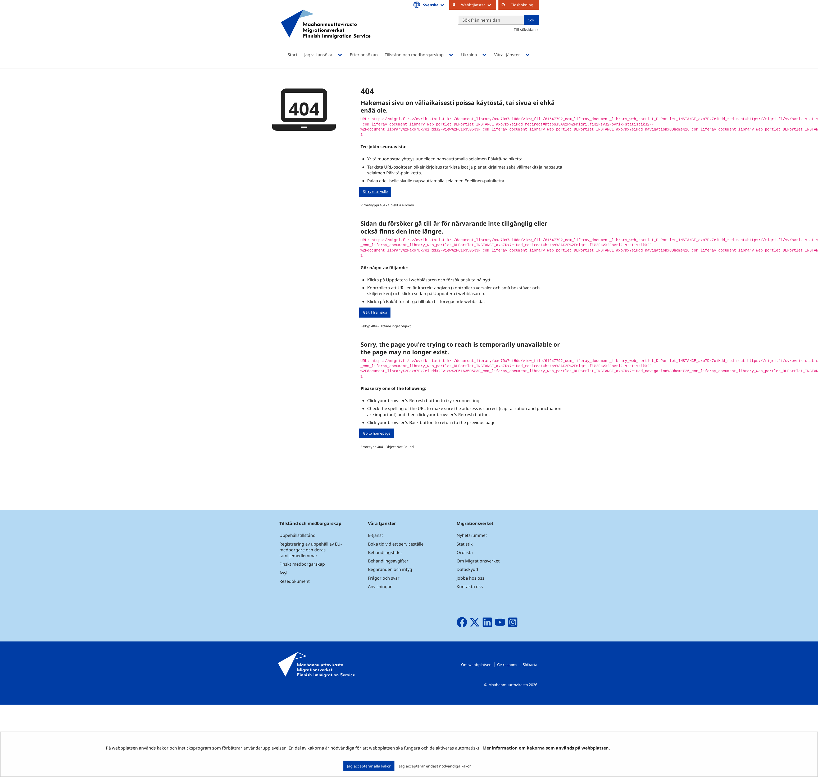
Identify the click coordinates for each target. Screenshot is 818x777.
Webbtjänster (478, 4)
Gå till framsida (375, 312)
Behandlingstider (385, 552)
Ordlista (465, 552)
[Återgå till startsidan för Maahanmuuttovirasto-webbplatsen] (325, 31)
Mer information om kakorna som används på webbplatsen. (546, 748)
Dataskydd (467, 569)
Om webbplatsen (476, 664)
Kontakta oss (470, 586)
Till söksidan (525, 29)
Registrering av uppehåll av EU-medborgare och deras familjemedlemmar (310, 550)
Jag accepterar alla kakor (369, 766)
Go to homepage (376, 433)
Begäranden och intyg (390, 569)
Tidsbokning (522, 4)
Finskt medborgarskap (302, 564)
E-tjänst (375, 535)
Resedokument (294, 581)
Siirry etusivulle (375, 191)
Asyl (283, 573)
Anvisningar (380, 586)
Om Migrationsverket (478, 561)
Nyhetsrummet (472, 535)
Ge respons (507, 664)
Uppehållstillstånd (297, 535)
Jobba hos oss (470, 578)
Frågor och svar (383, 578)
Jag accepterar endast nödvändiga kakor (435, 766)
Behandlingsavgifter (388, 561)
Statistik (465, 544)
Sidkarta (530, 664)
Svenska (434, 4)
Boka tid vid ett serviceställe (396, 544)
